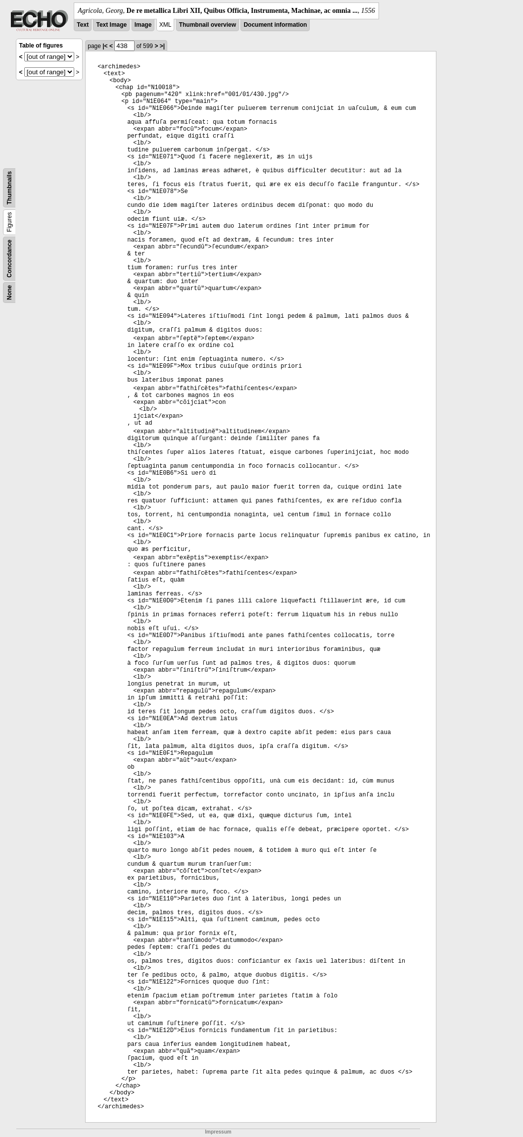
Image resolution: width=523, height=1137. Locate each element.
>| (162, 46)
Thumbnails (9, 187)
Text (83, 24)
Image (143, 24)
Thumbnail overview (207, 24)
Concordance (9, 259)
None (9, 292)
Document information (275, 24)
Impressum (218, 1132)
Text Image (111, 24)
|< (104, 46)
